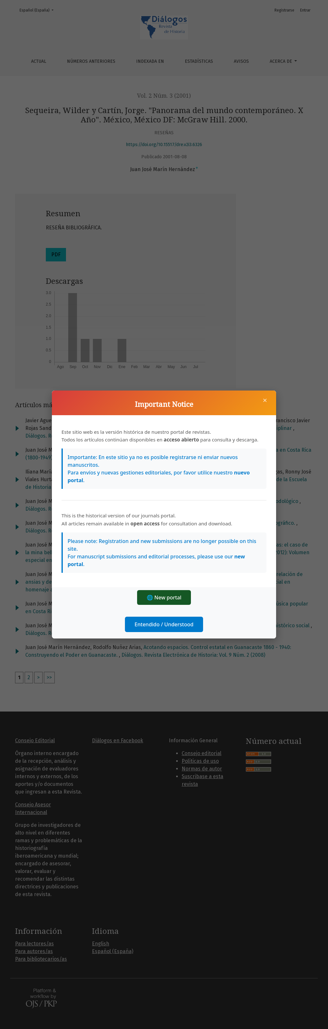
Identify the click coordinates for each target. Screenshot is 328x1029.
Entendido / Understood (164, 624)
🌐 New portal (164, 597)
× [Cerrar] (265, 400)
